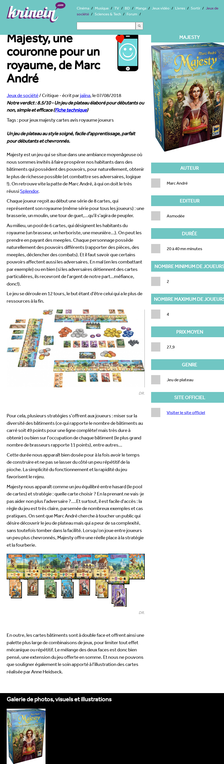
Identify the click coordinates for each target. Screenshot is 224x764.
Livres (180, 8)
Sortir (195, 8)
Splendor (29, 191)
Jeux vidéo (161, 8)
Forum (132, 14)
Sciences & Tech (108, 14)
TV (116, 8)
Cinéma (83, 8)
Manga (141, 8)
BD (127, 8)
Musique (102, 8)
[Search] (106, 26)
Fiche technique (71, 110)
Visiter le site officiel (186, 412)
